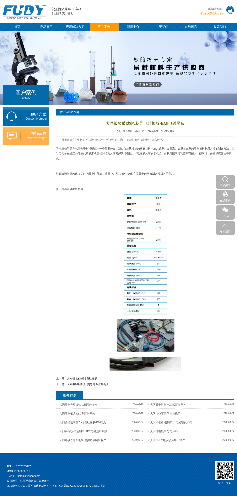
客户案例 (104, 26)
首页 (17, 26)
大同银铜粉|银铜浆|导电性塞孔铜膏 (88, 384)
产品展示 (46, 26)
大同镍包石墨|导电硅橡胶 (82, 378)
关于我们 (162, 26)
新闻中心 (133, 26)
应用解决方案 (75, 26)
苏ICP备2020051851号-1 (79, 485)
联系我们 (220, 26)
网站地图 (99, 485)
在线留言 (191, 26)
